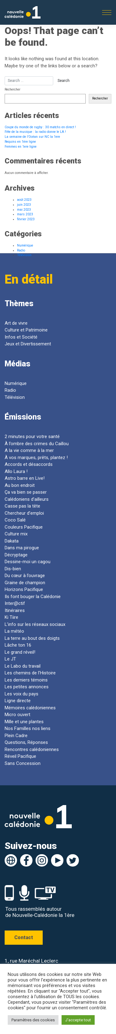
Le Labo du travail (23, 666)
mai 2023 (24, 210)
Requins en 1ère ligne (20, 142)
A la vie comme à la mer (29, 450)
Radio (21, 250)
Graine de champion (25, 582)
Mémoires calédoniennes (30, 708)
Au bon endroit (20, 485)
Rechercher (12, 89)
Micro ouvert (17, 714)
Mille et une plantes (24, 721)
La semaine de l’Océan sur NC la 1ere (32, 137)
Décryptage (16, 555)
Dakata (12, 541)
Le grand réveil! (20, 652)
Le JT (10, 659)
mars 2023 (25, 214)
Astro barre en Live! (25, 478)
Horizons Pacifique (24, 589)
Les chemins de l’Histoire (30, 673)
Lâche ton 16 (18, 645)
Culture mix (16, 534)
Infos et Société (21, 337)
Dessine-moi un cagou (27, 561)
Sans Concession (23, 763)
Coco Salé (15, 520)
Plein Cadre (16, 735)
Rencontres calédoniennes (32, 749)
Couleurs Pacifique (24, 527)
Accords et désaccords (29, 464)
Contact (23, 937)
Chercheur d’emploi (24, 513)
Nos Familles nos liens (27, 728)
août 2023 (24, 200)
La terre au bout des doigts (32, 638)
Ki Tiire (11, 617)
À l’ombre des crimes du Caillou (37, 443)
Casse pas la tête (22, 506)
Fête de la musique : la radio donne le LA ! (35, 132)
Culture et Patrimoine (26, 330)
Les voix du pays (21, 694)
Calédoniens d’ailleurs (27, 499)
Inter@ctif (15, 603)
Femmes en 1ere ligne (21, 147)
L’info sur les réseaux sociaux (35, 624)
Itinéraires (15, 610)
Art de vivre (16, 323)
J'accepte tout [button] (78, 1020)
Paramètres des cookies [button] (33, 1020)
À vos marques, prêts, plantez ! (36, 457)
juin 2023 (24, 205)
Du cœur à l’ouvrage (25, 575)
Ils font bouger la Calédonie (33, 596)
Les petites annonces (27, 687)
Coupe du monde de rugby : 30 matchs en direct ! (40, 127)
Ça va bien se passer (26, 492)
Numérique (25, 245)
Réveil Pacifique (20, 756)
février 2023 (26, 219)
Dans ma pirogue (22, 548)
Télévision (24, 255)
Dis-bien (13, 569)
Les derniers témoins (26, 680)
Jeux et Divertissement (28, 344)
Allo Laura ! (16, 471)
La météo (14, 631)
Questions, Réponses (26, 742)
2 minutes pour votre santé (32, 436)
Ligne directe (18, 700)
